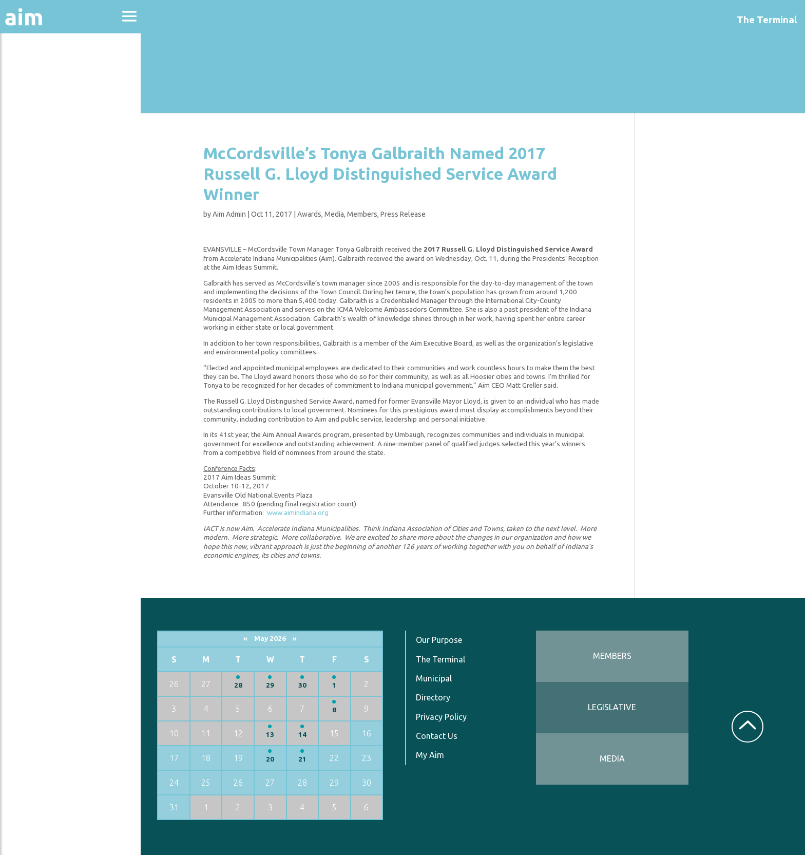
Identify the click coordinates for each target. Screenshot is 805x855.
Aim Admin (230, 214)
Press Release (404, 214)
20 (273, 759)
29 (273, 685)
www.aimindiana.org (299, 513)
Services (30, 252)
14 (304, 734)
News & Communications (51, 190)
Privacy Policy (442, 716)
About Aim (36, 72)
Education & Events (59, 127)
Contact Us (438, 735)
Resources (35, 225)
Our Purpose (440, 639)
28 (241, 685)
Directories (38, 155)
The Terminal (442, 659)
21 (304, 759)
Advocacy (33, 100)
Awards (311, 214)
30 (304, 685)
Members (364, 214)
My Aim (431, 754)
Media (336, 214)
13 (273, 734)
